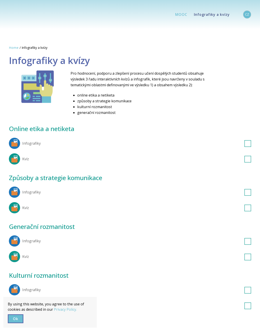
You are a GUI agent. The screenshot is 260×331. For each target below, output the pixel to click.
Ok (15, 318)
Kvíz (136, 158)
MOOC (181, 14)
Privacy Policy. (65, 309)
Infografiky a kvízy (212, 14)
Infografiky (136, 143)
